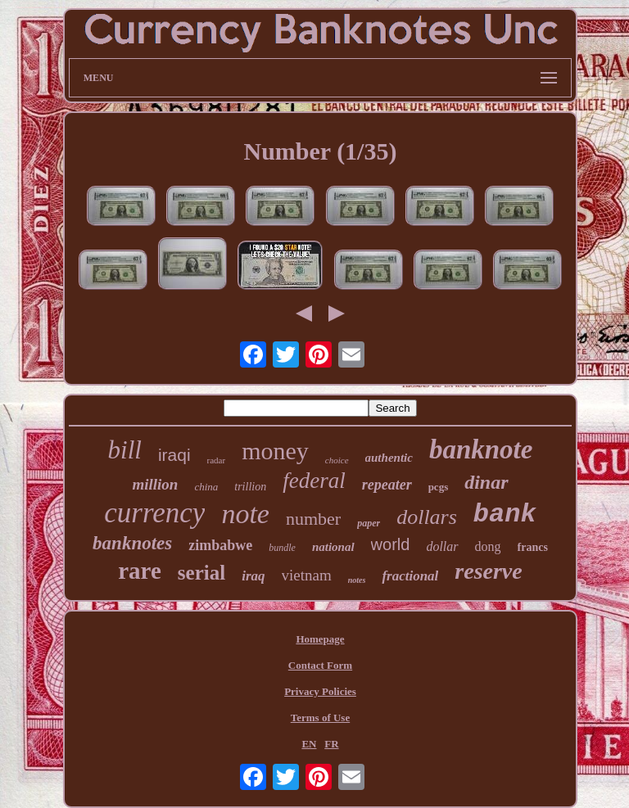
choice (337, 460)
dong (488, 546)
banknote (481, 449)
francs (533, 547)
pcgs (438, 487)
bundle (282, 547)
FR (331, 744)
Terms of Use (320, 717)
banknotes (132, 543)
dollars (426, 517)
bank (504, 514)
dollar (442, 546)
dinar (486, 482)
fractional (410, 576)
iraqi (174, 454)
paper (368, 523)
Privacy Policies (320, 691)
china (206, 487)
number (313, 518)
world (390, 544)
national (333, 546)
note (245, 514)
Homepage (320, 639)
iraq (253, 576)
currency (154, 513)
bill (125, 450)
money (275, 450)
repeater (387, 484)
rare (139, 570)
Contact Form (320, 665)
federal (314, 480)
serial (201, 573)
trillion (250, 487)
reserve (488, 571)
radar (216, 460)
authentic (389, 457)
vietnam (307, 575)
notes (357, 580)
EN (308, 744)
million (155, 484)
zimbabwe (220, 545)
